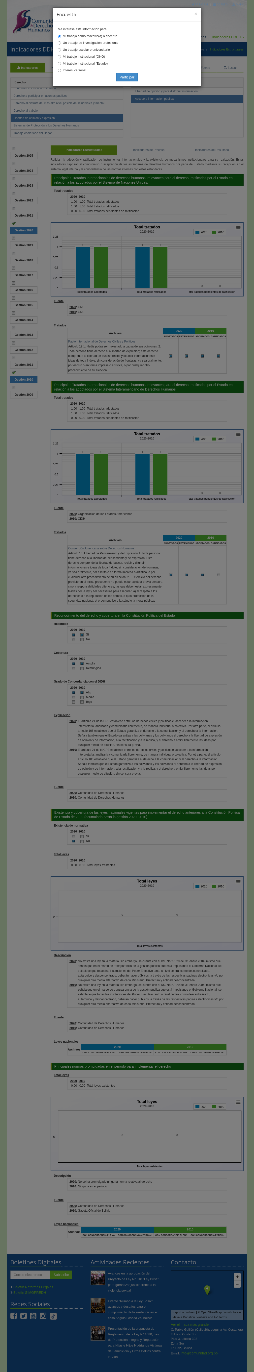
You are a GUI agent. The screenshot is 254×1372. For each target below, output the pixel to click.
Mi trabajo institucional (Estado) (85, 63)
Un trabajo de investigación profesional (90, 43)
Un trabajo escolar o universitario (86, 49)
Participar (127, 77)
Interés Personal (74, 70)
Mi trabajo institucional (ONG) (84, 56)
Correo (220, 4)
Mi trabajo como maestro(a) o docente (90, 36)
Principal (200, 4)
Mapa (238, 4)
